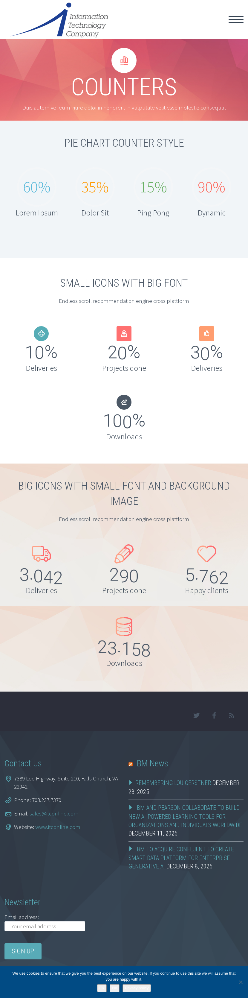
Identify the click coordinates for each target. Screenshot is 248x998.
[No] (241, 982)
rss (231, 715)
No (114, 988)
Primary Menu (236, 19)
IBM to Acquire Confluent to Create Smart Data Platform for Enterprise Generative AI (181, 858)
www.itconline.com (57, 826)
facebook (213, 715)
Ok (102, 988)
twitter (196, 715)
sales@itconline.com (54, 813)
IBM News (151, 763)
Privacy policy (137, 988)
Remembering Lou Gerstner (173, 782)
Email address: (21, 916)
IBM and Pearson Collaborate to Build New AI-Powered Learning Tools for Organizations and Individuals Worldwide (185, 816)
